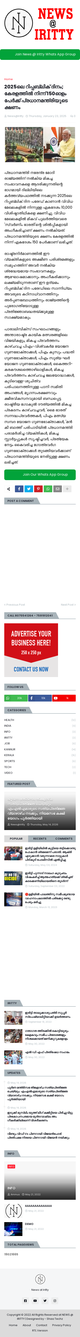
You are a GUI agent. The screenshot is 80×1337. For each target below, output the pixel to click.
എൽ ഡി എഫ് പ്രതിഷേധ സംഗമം (47, 1052)
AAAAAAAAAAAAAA (38, 1206)
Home (8, 79)
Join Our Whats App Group (41, 474)
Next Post (67, 605)
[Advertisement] (40, 955)
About (27, 1325)
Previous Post (15, 605)
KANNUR (40, 749)
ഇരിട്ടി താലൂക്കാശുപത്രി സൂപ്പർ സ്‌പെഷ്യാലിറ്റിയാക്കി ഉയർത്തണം (47, 1015)
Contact (41, 1325)
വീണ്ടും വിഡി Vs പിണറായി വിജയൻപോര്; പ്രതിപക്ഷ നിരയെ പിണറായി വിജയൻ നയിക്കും (38, 1136)
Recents (40, 839)
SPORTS (40, 761)
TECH (40, 767)
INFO (40, 732)
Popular (16, 839)
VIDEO (40, 773)
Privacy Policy (61, 1325)
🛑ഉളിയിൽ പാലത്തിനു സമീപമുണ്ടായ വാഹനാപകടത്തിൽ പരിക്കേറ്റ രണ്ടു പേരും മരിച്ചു (50, 898)
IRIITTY (40, 738)
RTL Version (40, 1330)
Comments (64, 839)
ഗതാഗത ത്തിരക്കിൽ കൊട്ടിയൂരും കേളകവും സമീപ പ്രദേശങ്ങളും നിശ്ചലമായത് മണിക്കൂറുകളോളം (46, 1035)
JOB (40, 743)
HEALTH (40, 720)
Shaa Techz (55, 1319)
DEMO (29, 1224)
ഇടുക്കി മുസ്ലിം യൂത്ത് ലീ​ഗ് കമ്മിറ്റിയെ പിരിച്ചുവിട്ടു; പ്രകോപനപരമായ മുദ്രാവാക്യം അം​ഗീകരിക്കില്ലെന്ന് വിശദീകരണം (40, 1116)
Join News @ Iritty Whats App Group (41, 54)
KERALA (40, 755)
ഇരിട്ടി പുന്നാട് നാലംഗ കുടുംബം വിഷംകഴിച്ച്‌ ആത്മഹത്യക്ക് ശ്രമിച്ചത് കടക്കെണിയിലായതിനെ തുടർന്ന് (49, 877)
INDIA (40, 726)
